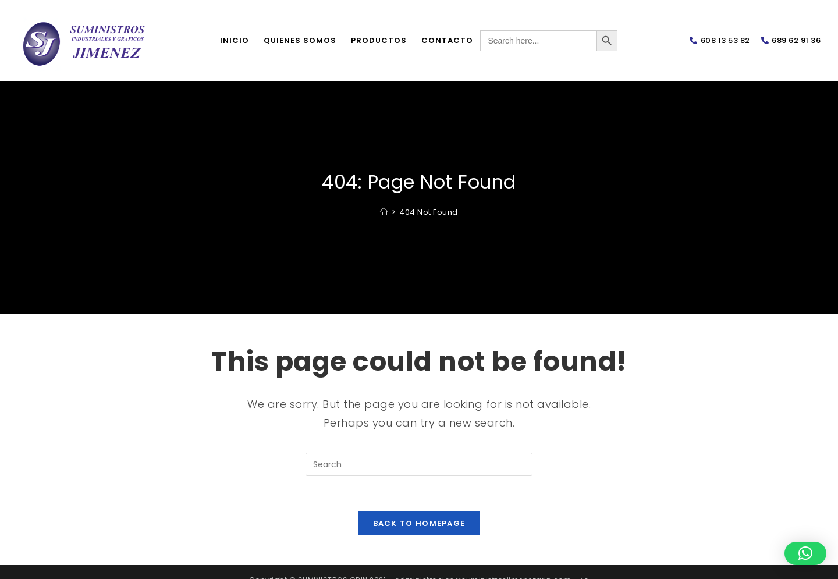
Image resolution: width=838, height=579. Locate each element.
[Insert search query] (419, 464)
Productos (379, 40)
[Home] (384, 212)
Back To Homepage (419, 523)
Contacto (447, 40)
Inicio (234, 40)
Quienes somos (300, 40)
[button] (805, 553)
